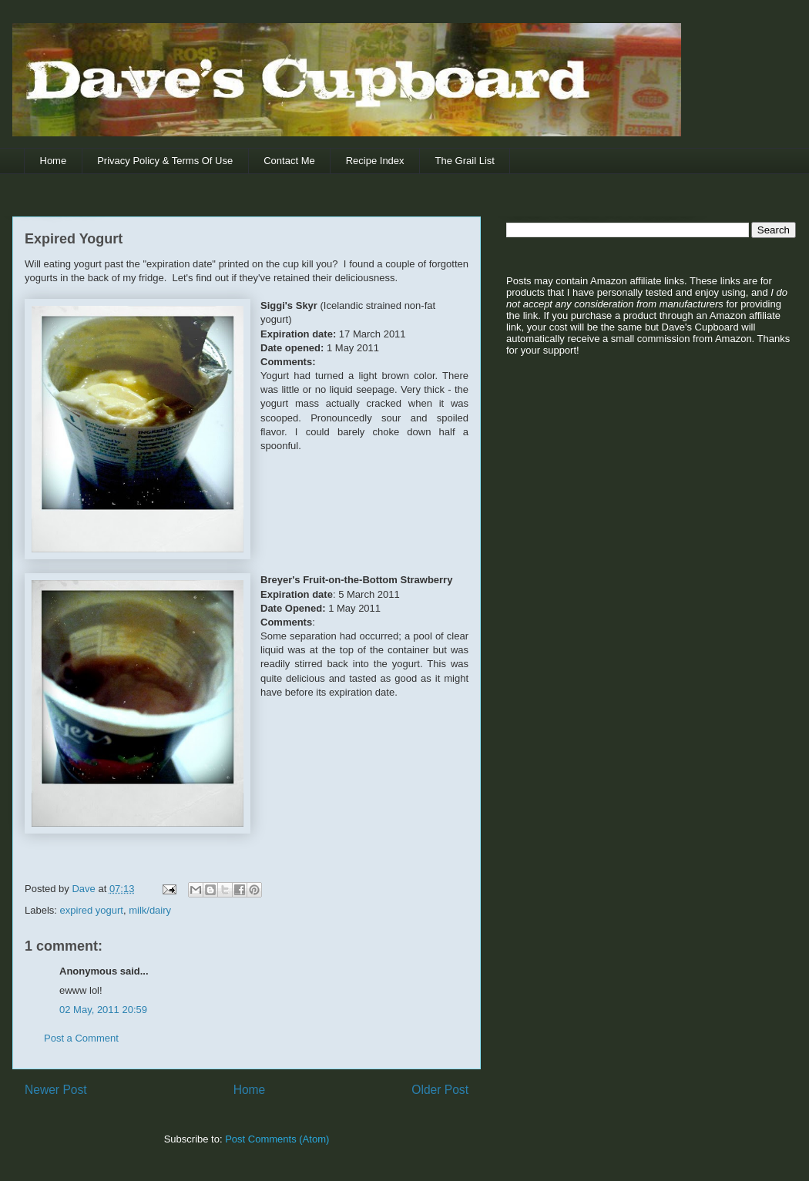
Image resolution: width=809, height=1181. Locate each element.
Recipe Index (375, 160)
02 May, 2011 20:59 (103, 1009)
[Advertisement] (602, 486)
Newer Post (56, 1089)
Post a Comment (81, 1038)
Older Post (439, 1089)
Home (53, 160)
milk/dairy (150, 910)
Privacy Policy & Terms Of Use (165, 160)
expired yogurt (91, 910)
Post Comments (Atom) (277, 1139)
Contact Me (289, 160)
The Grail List (465, 160)
